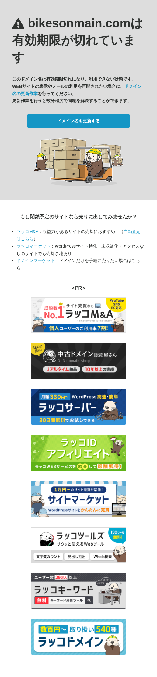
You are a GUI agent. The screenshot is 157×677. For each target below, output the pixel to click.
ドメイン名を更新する (78, 120)
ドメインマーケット (35, 260)
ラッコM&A (27, 231)
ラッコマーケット (33, 246)
